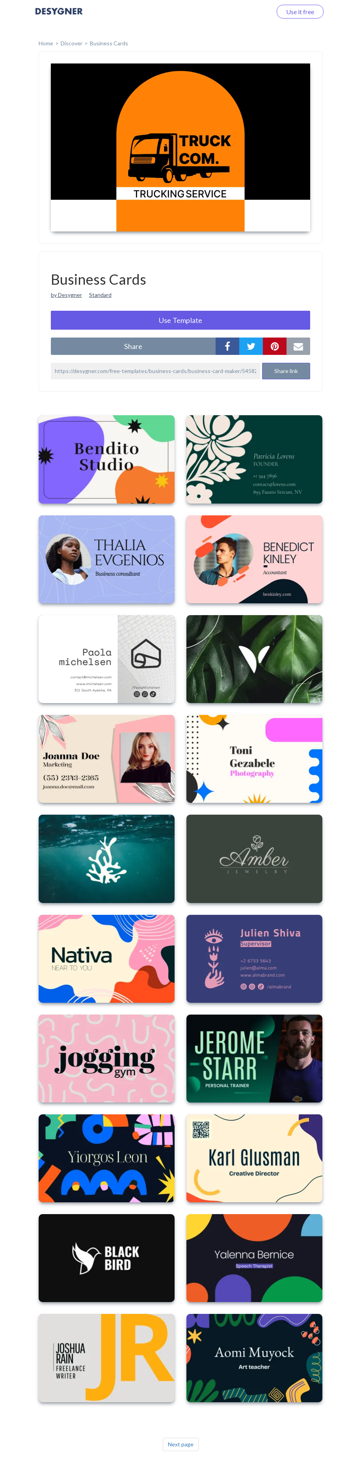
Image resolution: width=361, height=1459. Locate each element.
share (133, 346)
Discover (71, 43)
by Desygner (66, 294)
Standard (100, 294)
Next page (181, 1444)
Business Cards (109, 43)
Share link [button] (286, 371)
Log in (253, 11)
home (46, 43)
